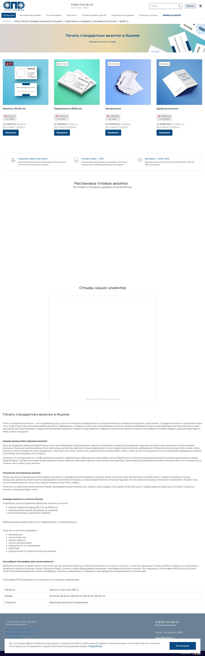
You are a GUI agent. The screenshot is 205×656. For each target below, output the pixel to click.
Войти (190, 6)
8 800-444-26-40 (83, 4)
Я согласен (182, 645)
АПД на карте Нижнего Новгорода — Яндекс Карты (102, 399)
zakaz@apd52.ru (164, 637)
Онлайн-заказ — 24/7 (93, 158)
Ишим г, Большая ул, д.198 (168, 632)
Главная (7, 21)
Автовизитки (113, 108)
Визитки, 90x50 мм (14, 108)
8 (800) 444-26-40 (167, 622)
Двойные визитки (167, 108)
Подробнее (95, 646)
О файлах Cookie (14, 638)
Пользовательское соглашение (21, 634)
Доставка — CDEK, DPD (157, 158)
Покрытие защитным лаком (33, 158)
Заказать (10, 132)
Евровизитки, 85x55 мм (68, 108)
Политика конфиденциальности (21, 630)
